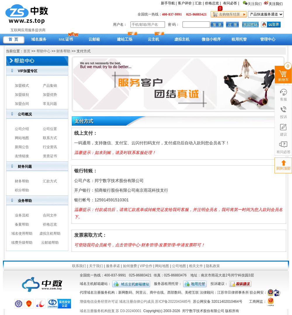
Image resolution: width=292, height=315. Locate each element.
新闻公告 (22, 147)
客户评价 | (186, 3)
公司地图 (179, 266)
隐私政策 (213, 266)
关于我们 (96, 266)
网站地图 (22, 138)
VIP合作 (146, 266)
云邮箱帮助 (50, 242)
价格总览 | (213, 3)
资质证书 (50, 156)
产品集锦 (50, 86)
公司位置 (50, 129)
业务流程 (22, 215)
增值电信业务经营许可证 (99, 302)
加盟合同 (22, 104)
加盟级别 (22, 95)
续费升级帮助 (21, 242)
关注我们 (276, 4)
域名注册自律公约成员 (136, 302)
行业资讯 (50, 147)
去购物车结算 (228, 14)
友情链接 (22, 156)
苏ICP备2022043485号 (173, 302)
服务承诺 (113, 266)
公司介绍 (22, 129)
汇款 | (199, 3)
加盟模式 (22, 86)
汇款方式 (50, 181)
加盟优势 (50, 95)
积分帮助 (22, 190)
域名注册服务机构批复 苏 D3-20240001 (110, 311)
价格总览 (50, 224)
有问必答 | (231, 3)
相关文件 (196, 266)
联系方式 (50, 138)
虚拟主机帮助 (49, 233)
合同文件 (50, 215)
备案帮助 (22, 224)
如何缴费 (130, 266)
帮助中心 (43, 51)
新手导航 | (169, 3)
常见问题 (50, 104)
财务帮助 (63, 51)
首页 (26, 51)
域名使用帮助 (21, 233)
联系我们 (79, 266)
